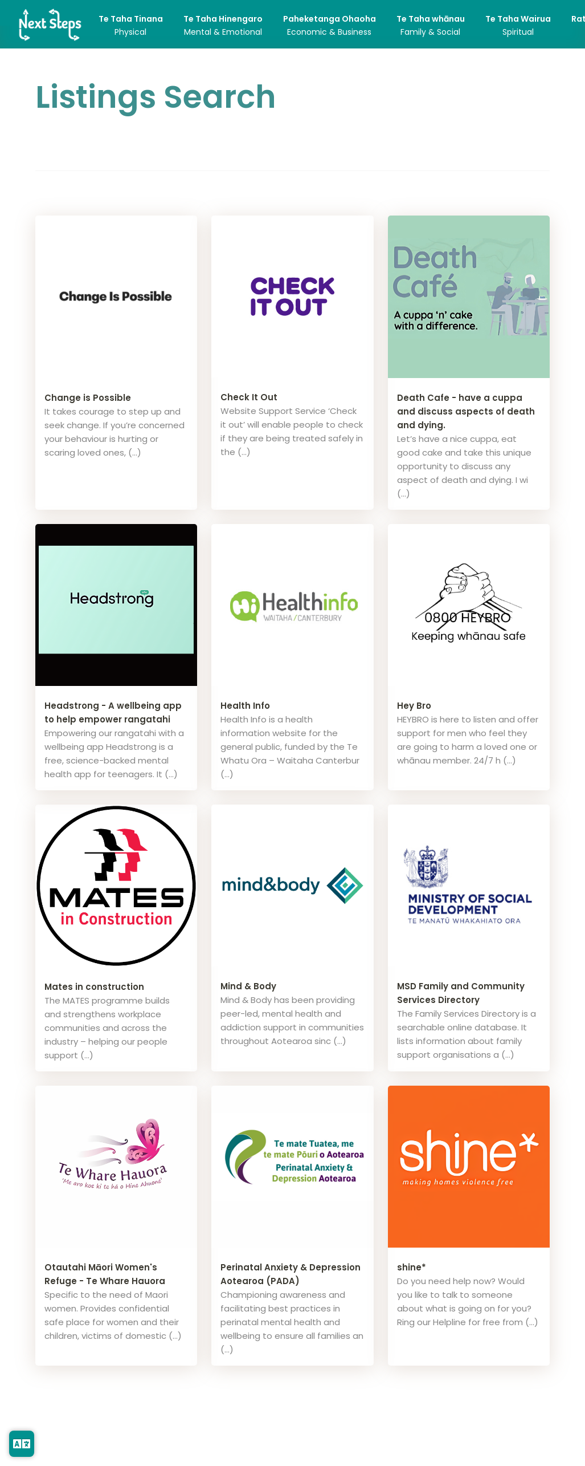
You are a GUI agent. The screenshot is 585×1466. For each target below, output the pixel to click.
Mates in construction (94, 987)
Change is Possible (87, 398)
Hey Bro (414, 706)
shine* (411, 1267)
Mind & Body (248, 986)
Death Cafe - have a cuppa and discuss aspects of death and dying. (466, 411)
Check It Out (248, 397)
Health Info (245, 706)
